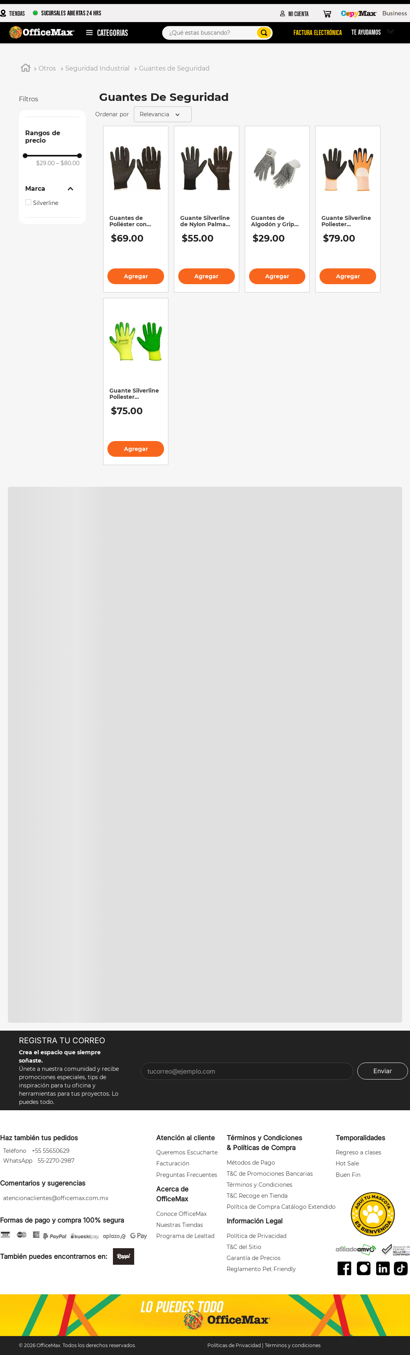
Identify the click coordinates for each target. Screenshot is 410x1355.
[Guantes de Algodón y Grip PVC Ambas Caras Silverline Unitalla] (277, 209)
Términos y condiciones (293, 1345)
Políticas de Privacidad (234, 1345)
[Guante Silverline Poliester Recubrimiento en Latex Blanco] (348, 209)
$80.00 (67, 163)
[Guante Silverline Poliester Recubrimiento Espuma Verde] (135, 381)
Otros (47, 68)
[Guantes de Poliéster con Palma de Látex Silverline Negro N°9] (135, 209)
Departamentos (112, 31)
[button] (52, 188)
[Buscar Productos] (263, 32)
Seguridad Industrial (97, 68)
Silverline (45, 203)
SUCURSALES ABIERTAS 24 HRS (67, 13)
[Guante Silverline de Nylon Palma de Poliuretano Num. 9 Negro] (206, 209)
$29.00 (45, 163)
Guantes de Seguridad (174, 68)
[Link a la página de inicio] (25, 69)
